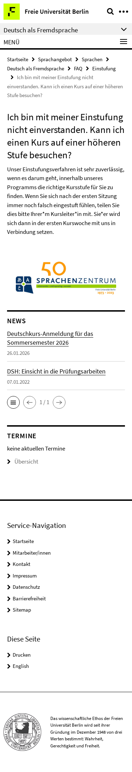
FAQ (78, 68)
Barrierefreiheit (29, 598)
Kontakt (21, 564)
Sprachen (92, 59)
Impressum (25, 575)
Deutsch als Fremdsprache (35, 68)
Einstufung (104, 68)
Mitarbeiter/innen (32, 552)
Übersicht (22, 461)
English (21, 666)
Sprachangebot (55, 59)
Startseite (17, 59)
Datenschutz (26, 586)
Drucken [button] (22, 654)
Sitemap (22, 609)
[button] (13, 402)
